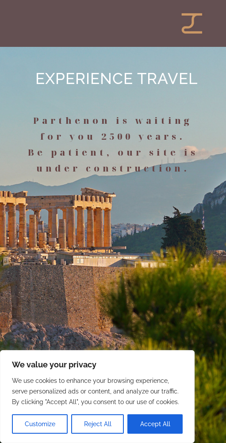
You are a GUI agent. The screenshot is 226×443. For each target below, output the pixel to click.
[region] (97, 396)
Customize (40, 424)
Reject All (97, 424)
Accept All (155, 424)
